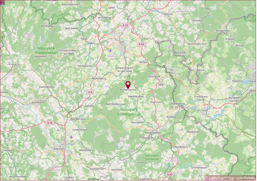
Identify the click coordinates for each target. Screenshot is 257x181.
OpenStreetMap (221, 177)
